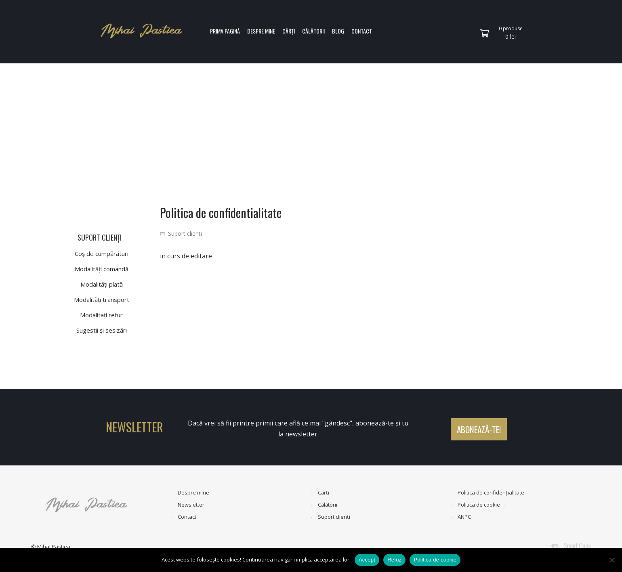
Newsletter (191, 504)
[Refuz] (612, 560)
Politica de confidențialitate (491, 492)
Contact (187, 516)
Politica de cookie (479, 504)
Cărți (323, 492)
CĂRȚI (288, 31)
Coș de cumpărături (101, 253)
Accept (367, 560)
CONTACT (361, 31)
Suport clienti (185, 233)
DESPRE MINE (261, 31)
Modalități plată (101, 284)
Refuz (394, 560)
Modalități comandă (101, 269)
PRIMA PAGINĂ (225, 31)
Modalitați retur (101, 315)
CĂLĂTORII (313, 31)
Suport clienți (334, 516)
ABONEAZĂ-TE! (479, 429)
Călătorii (327, 504)
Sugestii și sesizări (101, 330)
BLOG (338, 31)
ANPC (464, 516)
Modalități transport (101, 299)
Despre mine (193, 492)
